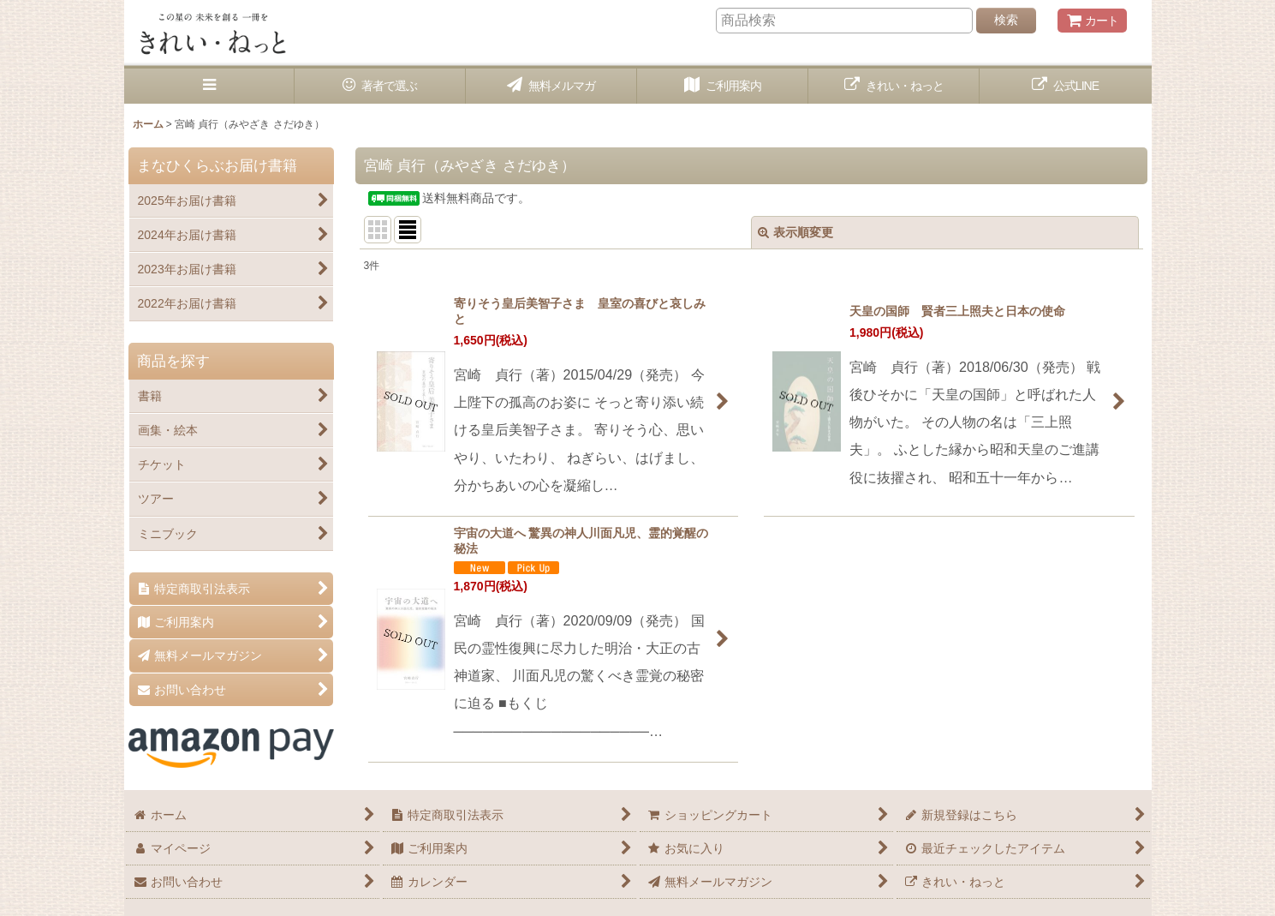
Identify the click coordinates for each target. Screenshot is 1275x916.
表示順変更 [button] (795, 232)
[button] (209, 86)
